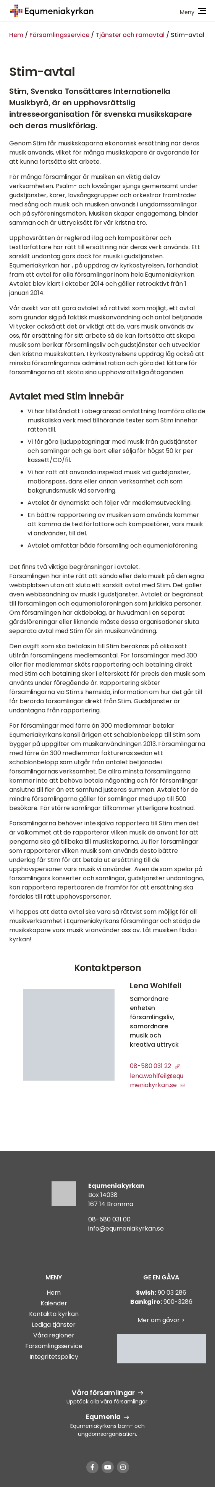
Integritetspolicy (53, 1356)
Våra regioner (53, 1335)
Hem (16, 35)
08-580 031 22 (154, 1066)
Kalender (53, 1303)
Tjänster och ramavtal (130, 35)
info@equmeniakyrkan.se (126, 1228)
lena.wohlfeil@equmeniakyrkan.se (157, 1080)
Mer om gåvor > (161, 1320)
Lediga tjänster (54, 1324)
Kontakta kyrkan (54, 1314)
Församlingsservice (59, 35)
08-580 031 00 (109, 1219)
